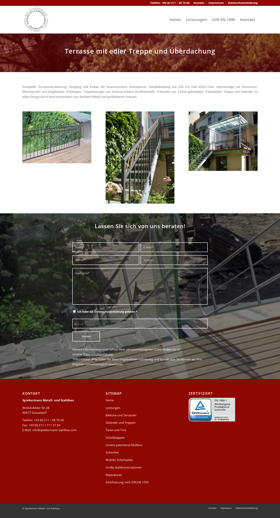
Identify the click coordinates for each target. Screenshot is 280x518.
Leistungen (113, 408)
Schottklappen (115, 437)
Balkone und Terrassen (121, 415)
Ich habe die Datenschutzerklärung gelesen (107, 311)
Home (110, 400)
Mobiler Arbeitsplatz (119, 460)
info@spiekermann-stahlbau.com (54, 430)
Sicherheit (112, 452)
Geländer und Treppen (121, 422)
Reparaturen (114, 475)
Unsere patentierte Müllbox (124, 445)
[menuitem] (199, 3)
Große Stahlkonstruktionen (124, 467)
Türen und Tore (116, 430)
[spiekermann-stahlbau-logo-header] (36, 19)
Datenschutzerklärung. (98, 354)
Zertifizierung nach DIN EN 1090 (127, 482)
